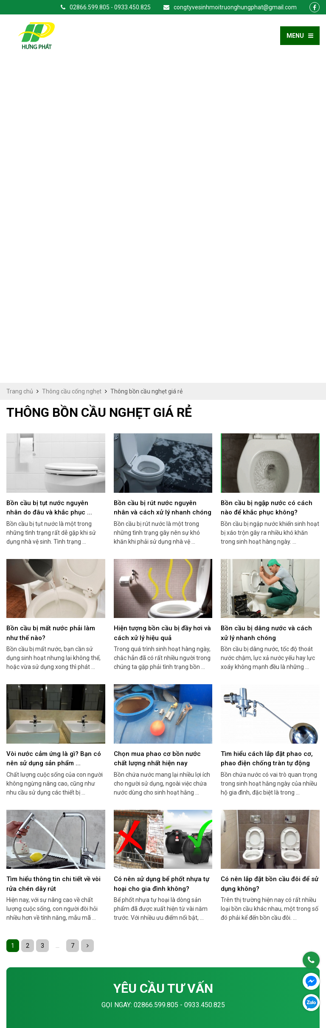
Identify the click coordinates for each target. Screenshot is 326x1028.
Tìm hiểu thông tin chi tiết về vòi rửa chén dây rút (53, 558)
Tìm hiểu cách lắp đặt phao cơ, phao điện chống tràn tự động (267, 433)
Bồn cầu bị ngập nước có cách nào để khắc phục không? (266, 182)
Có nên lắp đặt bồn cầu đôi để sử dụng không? (269, 558)
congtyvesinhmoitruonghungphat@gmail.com (230, 7)
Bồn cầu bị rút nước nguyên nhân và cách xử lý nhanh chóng (162, 182)
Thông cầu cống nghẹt (71, 65)
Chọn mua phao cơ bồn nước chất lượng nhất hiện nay (157, 433)
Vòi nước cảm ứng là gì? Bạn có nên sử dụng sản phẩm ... (53, 433)
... (57, 620)
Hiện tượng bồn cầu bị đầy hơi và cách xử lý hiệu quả (162, 307)
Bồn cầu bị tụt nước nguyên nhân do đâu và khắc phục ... (49, 182)
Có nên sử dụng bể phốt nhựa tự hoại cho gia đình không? (161, 558)
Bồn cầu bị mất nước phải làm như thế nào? (50, 307)
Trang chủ (19, 65)
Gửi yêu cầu (163, 868)
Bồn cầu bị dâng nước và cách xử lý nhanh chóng (266, 307)
